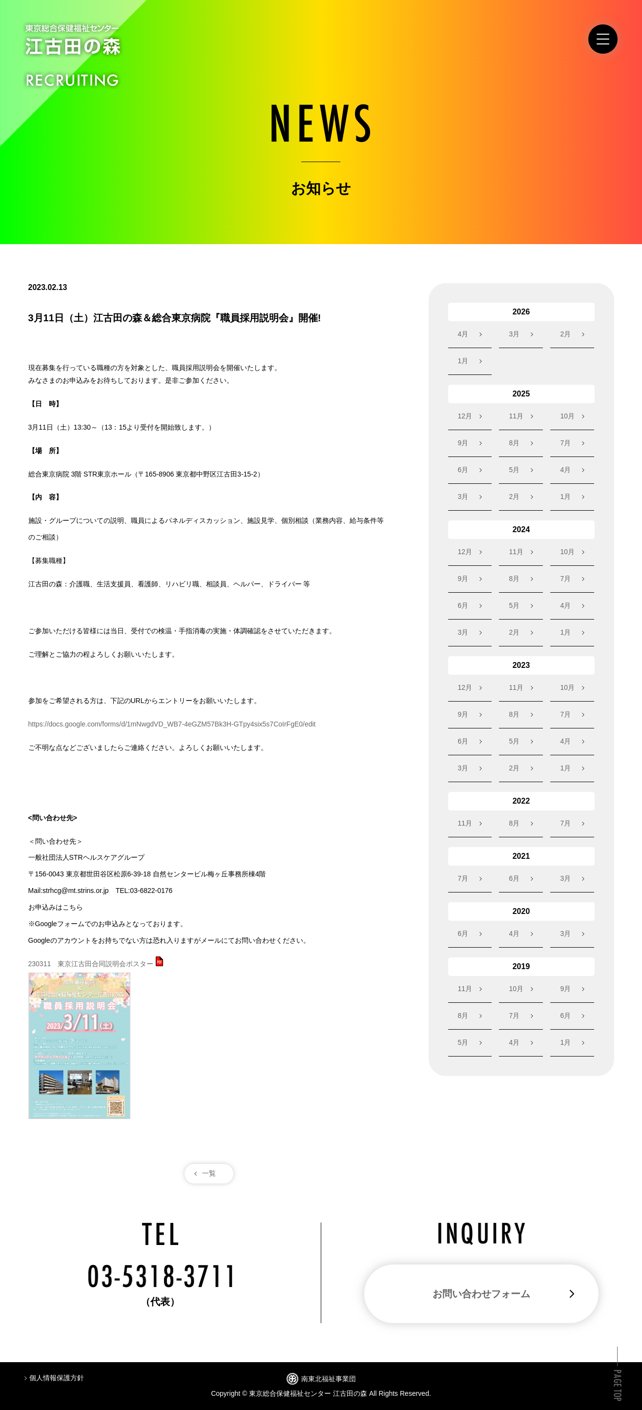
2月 (565, 334)
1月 (463, 361)
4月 (463, 334)
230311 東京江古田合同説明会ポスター (91, 964)
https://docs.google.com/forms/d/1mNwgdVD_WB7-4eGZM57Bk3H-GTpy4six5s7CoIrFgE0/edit (172, 724)
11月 (516, 416)
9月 (463, 443)
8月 (514, 443)
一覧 (209, 1173)
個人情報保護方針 (56, 1378)
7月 (565, 443)
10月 (567, 416)
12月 (465, 416)
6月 (463, 470)
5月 (514, 470)
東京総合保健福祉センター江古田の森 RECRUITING (73, 55)
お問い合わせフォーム (481, 1293)
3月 (514, 334)
